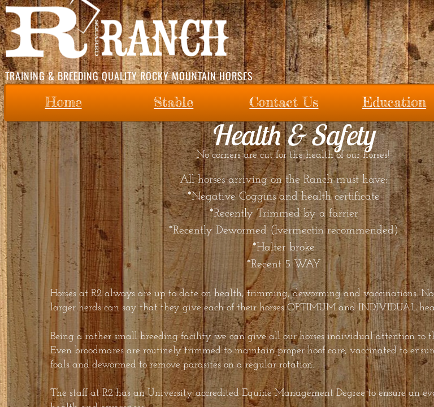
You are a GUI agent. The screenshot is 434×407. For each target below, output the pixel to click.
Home (63, 102)
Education (394, 102)
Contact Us (283, 102)
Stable (173, 102)
